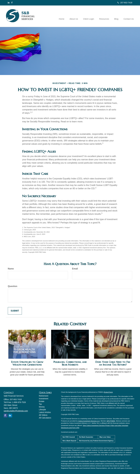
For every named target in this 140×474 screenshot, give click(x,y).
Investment (43, 398)
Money (42, 407)
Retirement (43, 396)
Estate (41, 401)
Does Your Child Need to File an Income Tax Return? (112, 363)
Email (75, 269)
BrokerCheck (108, 392)
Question (12, 286)
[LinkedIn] (8, 2)
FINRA (112, 421)
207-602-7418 (124, 3)
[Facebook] (11, 2)
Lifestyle (42, 409)
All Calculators (45, 418)
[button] (76, 16)
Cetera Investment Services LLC (89, 421)
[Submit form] (15, 311)
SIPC (108, 421)
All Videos (43, 415)
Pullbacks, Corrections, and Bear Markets (70, 363)
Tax (40, 404)
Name (11, 269)
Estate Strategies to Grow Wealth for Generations (27, 363)
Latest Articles (45, 412)
